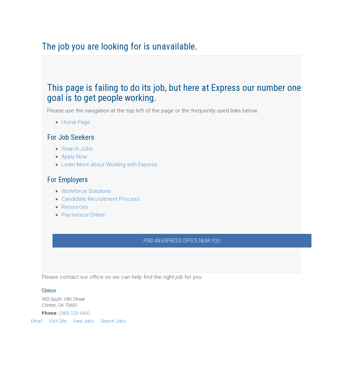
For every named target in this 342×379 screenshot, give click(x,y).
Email (36, 321)
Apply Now (74, 156)
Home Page (75, 122)
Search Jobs (77, 148)
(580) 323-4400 (74, 313)
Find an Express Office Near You (181, 240)
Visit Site (58, 321)
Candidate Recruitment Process (100, 199)
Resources (74, 207)
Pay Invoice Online (83, 215)
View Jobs (83, 321)
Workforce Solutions (86, 191)
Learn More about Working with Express (109, 164)
